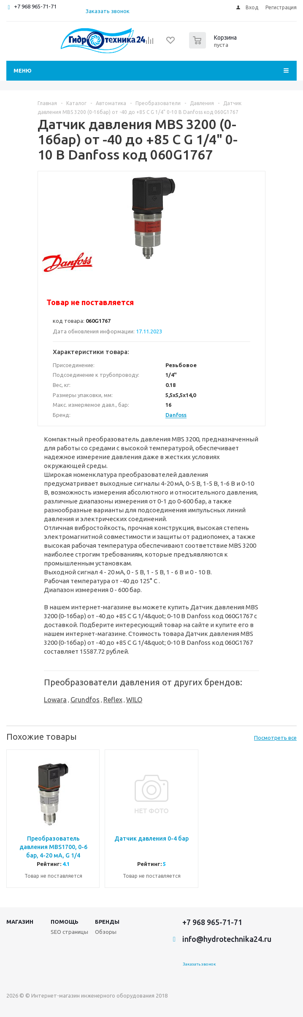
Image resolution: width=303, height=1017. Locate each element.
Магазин (19, 922)
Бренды (107, 922)
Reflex (112, 699)
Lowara (55, 699)
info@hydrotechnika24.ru (226, 939)
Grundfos (85, 699)
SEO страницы (69, 932)
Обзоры (105, 932)
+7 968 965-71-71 (35, 6)
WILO (134, 699)
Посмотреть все (275, 738)
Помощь (64, 922)
